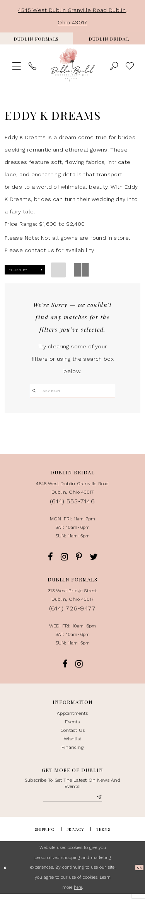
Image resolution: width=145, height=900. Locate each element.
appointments (72, 717)
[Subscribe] (98, 803)
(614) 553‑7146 (72, 505)
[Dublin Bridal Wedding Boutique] (73, 66)
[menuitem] (36, 38)
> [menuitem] (130, 65)
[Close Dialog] (6, 874)
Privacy (75, 835)
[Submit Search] (36, 391)
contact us (72, 734)
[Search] (72, 391)
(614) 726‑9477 (72, 612)
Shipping (45, 835)
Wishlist (73, 742)
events (72, 725)
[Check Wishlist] (130, 65)
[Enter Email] (72, 803)
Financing (72, 751)
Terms (103, 835)
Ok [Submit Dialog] (138, 873)
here (78, 893)
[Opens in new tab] (36, 38)
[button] (16, 65)
